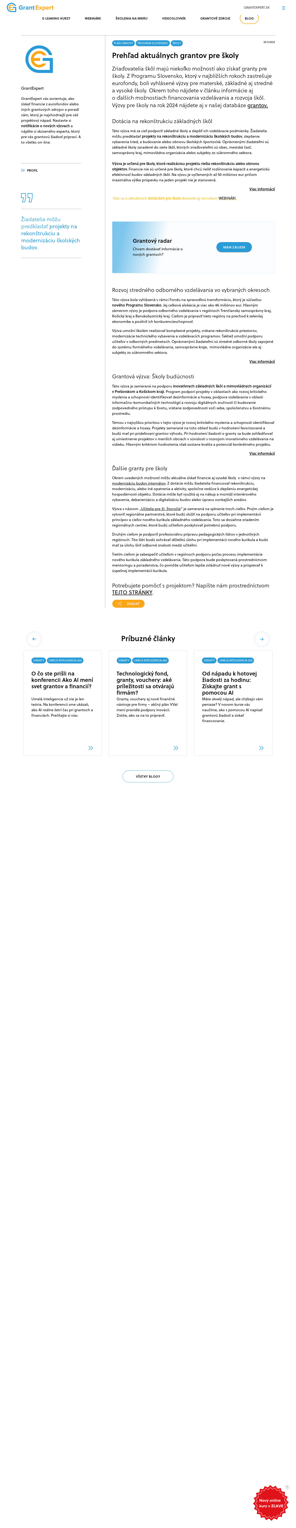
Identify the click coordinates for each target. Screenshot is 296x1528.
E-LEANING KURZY (56, 18)
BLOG (249, 18)
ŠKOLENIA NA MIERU (131, 18)
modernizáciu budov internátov (139, 483)
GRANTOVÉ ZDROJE (215, 18)
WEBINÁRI (227, 198)
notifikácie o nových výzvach (45, 125)
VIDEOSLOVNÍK (174, 18)
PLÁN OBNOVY (123, 43)
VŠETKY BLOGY (148, 776)
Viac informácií (262, 189)
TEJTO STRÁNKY (132, 592)
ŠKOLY (177, 43)
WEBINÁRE (93, 18)
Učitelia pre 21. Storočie (161, 508)
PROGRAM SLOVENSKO (153, 43)
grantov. (257, 105)
